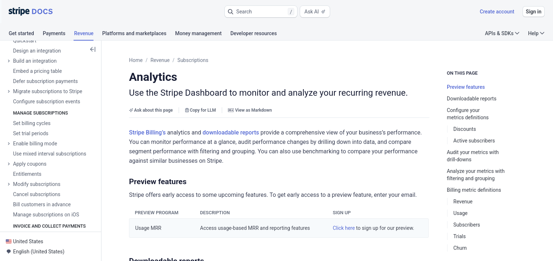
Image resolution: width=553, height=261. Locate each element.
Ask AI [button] (314, 11)
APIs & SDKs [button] (502, 33)
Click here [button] (344, 228)
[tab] (26, 34)
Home (136, 60)
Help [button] (536, 33)
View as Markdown (250, 110)
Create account (497, 11)
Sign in (533, 11)
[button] (261, 11)
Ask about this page (151, 110)
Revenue (160, 60)
